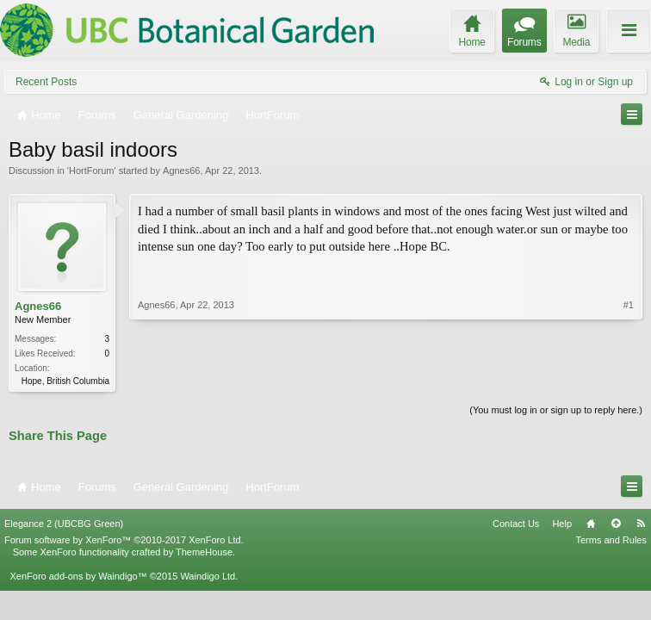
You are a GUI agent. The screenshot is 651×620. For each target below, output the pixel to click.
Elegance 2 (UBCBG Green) (63, 523)
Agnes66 (181, 170)
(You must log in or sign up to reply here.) (555, 410)
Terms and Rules (611, 540)
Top (616, 524)
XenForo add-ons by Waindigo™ (77, 576)
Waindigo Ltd (207, 576)
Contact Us (516, 523)
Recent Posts (46, 82)
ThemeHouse (204, 552)
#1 (628, 305)
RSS (641, 524)
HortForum (92, 170)
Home (591, 524)
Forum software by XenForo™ (124, 540)
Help (562, 523)
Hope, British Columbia (65, 381)
